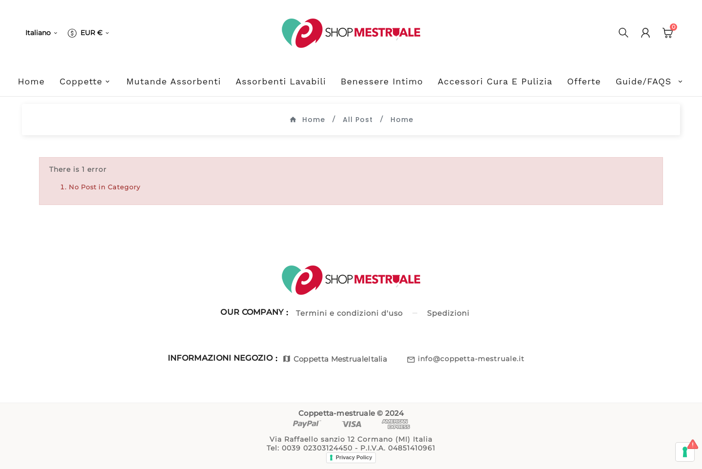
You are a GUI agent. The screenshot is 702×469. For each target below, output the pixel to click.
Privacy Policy (354, 457)
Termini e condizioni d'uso (349, 313)
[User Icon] (645, 33)
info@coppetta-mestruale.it (471, 358)
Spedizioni (448, 313)
